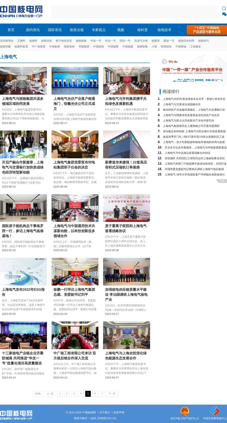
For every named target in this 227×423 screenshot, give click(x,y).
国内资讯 (33, 30)
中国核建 (113, 46)
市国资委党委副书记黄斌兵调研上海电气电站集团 (194, 169)
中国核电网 (89, 412)
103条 (38, 393)
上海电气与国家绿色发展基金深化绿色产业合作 (190, 115)
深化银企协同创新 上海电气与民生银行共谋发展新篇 (194, 131)
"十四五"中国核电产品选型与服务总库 (207, 29)
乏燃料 (21, 40)
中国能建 (127, 46)
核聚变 (156, 40)
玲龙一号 (110, 40)
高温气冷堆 (141, 40)
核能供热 (46, 40)
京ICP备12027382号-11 (184, 418)
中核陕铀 (180, 46)
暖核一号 (169, 40)
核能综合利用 (186, 40)
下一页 (111, 393)
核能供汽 (203, 40)
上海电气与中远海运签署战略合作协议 (187, 152)
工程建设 (195, 46)
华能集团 (83, 46)
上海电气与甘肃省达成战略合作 (181, 104)
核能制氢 (81, 40)
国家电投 (69, 46)
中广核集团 (38, 46)
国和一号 (125, 40)
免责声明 (119, 412)
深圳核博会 (6, 40)
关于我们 (104, 412)
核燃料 (33, 40)
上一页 (50, 393)
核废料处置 (21, 46)
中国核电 (98, 46)
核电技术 (164, 30)
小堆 (154, 46)
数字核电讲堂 (64, 40)
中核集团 (54, 46)
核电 (22, 12)
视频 (120, 30)
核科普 (142, 30)
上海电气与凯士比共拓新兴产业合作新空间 (188, 120)
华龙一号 (95, 40)
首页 (11, 30)
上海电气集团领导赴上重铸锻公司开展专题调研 (190, 125)
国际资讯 (55, 30)
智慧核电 (166, 46)
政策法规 (77, 30)
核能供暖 (5, 46)
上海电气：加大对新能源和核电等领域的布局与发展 (193, 142)
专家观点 (99, 30)
